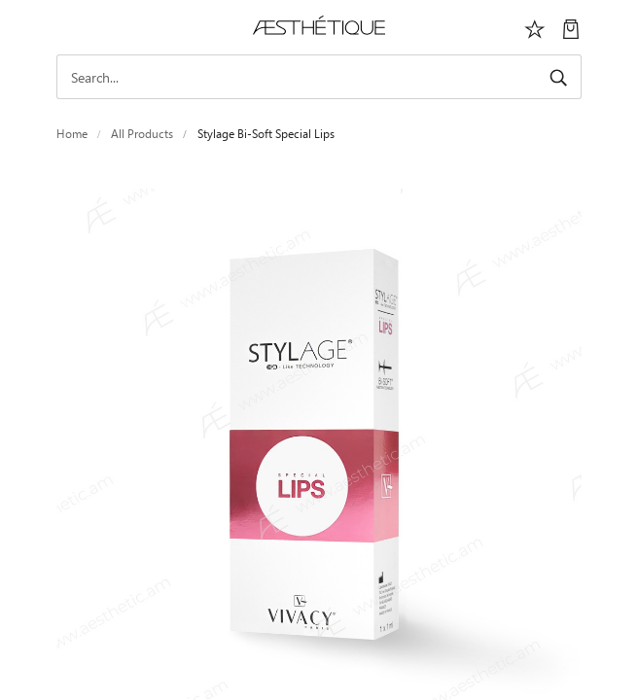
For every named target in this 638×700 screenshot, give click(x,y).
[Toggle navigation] (67, 27)
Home (72, 133)
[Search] (319, 76)
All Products (142, 133)
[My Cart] (571, 27)
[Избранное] (535, 27)
